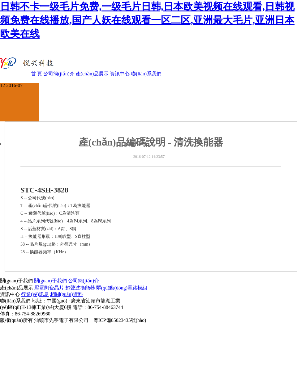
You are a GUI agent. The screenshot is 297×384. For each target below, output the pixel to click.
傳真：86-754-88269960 (25, 313)
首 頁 (36, 73)
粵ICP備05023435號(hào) (119, 320)
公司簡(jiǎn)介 (59, 73)
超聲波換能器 (80, 287)
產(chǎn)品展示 (92, 73)
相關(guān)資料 (66, 294)
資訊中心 (120, 73)
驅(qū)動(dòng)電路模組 (121, 287)
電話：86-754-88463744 (98, 307)
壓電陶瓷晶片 (49, 287)
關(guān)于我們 (50, 280)
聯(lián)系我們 (146, 73)
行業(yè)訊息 (35, 294)
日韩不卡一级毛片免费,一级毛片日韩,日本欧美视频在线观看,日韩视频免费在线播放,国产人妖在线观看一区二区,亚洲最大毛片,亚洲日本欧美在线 (147, 20)
